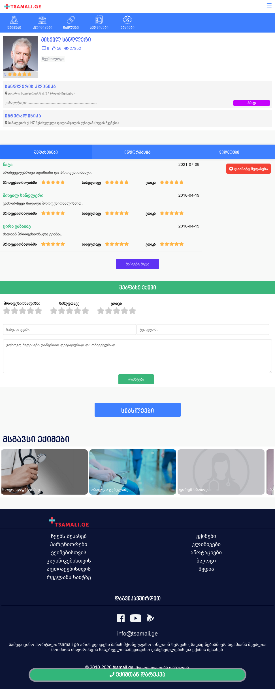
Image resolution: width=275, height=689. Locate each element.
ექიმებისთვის (68, 552)
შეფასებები (46, 152)
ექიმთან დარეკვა (137, 675)
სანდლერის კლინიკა (30, 86)
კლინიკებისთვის (69, 560)
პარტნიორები (68, 544)
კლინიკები (206, 544)
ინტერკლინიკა (23, 115)
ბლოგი (206, 560)
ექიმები (206, 536)
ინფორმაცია (137, 152)
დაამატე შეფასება (248, 168)
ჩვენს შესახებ (69, 536)
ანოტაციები (206, 552)
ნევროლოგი (53, 59)
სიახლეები (137, 411)
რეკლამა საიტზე (69, 577)
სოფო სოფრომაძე (21, 489)
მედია (206, 569)
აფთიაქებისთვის (69, 569)
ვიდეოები (229, 152)
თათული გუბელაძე (109, 489)
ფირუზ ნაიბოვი (194, 489)
